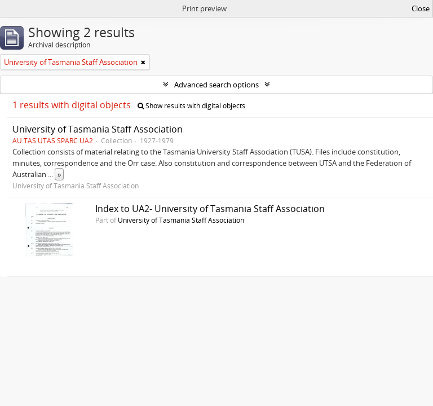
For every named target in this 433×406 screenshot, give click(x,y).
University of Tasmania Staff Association (97, 129)
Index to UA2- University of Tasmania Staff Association (210, 208)
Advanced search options (216, 85)
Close (421, 8)
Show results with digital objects (191, 106)
